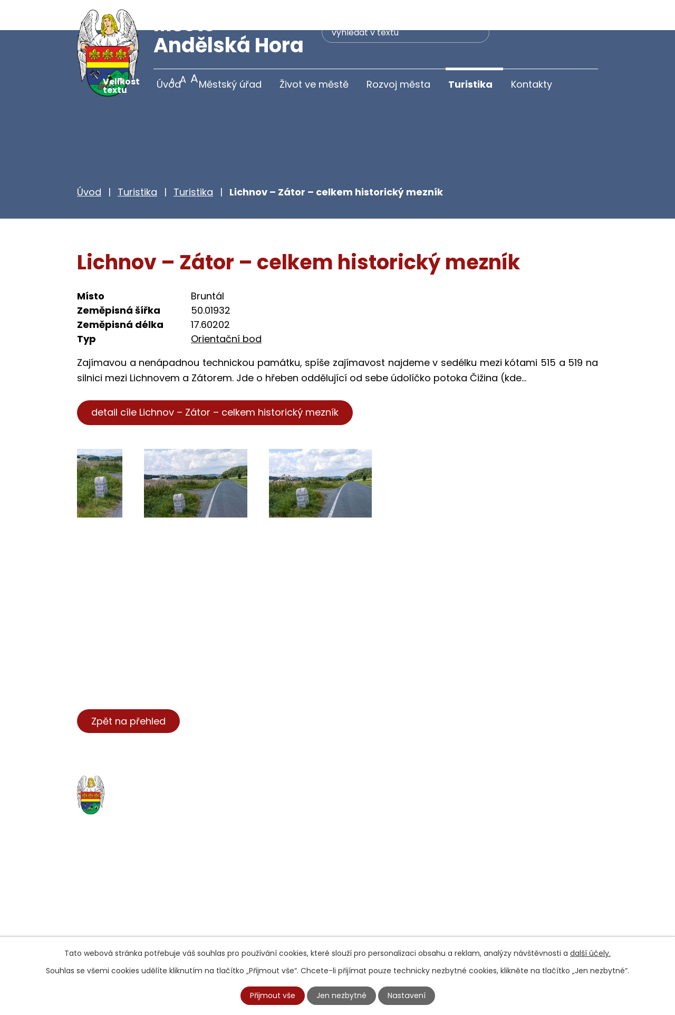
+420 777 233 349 (141, 908)
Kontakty (531, 84)
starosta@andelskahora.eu (163, 929)
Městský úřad (230, 84)
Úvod (169, 84)
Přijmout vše (273, 995)
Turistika (470, 84)
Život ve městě (314, 84)
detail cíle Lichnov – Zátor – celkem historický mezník (215, 382)
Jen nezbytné (342, 995)
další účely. (590, 953)
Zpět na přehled (128, 690)
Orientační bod (226, 308)
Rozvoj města (398, 84)
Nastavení (406, 995)
